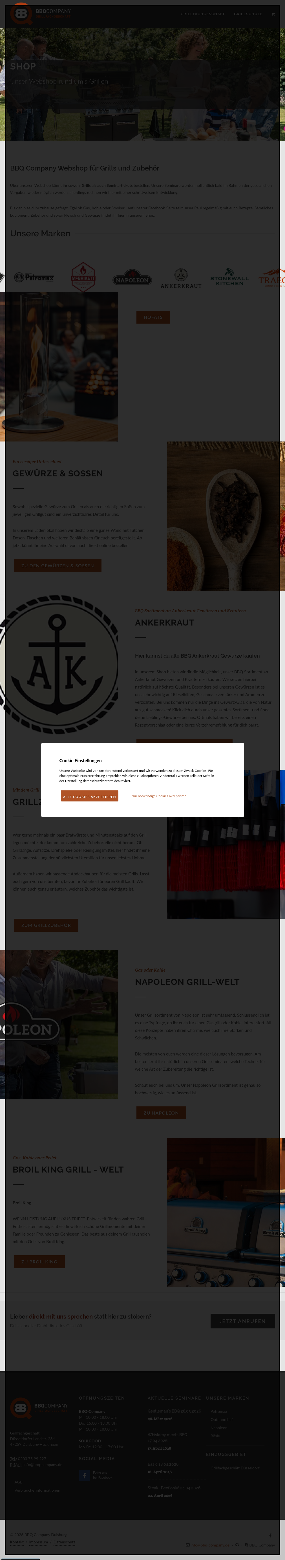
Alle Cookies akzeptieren (89, 797)
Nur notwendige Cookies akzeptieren (158, 796)
